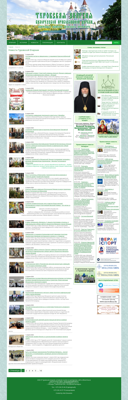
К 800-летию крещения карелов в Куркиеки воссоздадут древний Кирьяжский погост (108, 161)
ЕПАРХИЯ (12, 42)
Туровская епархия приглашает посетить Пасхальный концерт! (47, 90)
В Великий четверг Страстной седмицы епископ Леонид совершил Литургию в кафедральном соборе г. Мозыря (48, 74)
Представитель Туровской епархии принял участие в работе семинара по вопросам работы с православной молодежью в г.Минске (109, 106)
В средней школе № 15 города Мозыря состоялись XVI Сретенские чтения (110, 113)
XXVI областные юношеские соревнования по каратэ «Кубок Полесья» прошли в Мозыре (109, 97)
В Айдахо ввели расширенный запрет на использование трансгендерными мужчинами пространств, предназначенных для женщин (108, 205)
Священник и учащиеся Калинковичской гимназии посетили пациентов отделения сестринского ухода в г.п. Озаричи (46, 235)
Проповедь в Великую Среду (105, 190)
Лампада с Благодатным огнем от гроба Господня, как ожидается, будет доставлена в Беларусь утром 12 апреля (100, 51)
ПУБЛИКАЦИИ (47, 42)
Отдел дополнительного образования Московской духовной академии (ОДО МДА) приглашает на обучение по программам (100, 61)
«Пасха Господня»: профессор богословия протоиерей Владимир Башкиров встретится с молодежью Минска (84, 202)
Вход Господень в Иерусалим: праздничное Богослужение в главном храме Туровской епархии (46, 176)
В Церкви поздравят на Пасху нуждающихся (108, 221)
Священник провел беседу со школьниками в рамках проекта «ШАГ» (46, 337)
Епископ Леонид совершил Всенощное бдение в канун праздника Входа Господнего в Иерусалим (48, 190)
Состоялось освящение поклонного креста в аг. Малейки (45, 115)
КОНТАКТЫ (61, 42)
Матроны (84, 132)
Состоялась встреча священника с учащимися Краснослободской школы (47, 57)
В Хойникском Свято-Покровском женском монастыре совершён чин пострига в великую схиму (47, 265)
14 (41, 370)
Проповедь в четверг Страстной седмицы (107, 146)
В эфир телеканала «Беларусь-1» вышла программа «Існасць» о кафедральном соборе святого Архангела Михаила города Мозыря (48, 223)
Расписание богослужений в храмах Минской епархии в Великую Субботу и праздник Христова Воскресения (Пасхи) (84, 151)
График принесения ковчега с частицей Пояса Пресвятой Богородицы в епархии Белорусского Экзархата (100, 67)
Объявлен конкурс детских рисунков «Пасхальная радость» (98, 56)
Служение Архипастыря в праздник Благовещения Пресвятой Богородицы (46, 130)
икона (88, 130)
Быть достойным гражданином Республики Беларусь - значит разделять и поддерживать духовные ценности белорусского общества (46, 353)
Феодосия (91, 135)
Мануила (83, 135)
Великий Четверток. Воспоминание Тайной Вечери (84, 128)
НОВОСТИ (34, 42)
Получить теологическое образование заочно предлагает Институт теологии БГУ (84, 168)
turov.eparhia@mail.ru (71, 381)
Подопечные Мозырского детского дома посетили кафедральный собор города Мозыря (48, 293)
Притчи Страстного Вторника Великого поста (84, 230)
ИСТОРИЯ (23, 42)
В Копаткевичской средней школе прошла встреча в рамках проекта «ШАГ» (46, 320)
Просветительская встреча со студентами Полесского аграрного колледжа (47, 308)
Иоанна (81, 137)
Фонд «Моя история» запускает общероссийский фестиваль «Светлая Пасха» (108, 176)
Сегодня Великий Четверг (83, 217)
